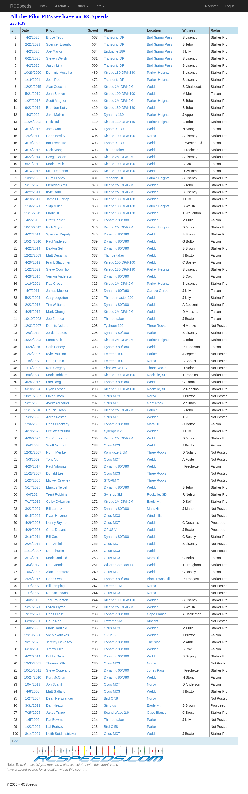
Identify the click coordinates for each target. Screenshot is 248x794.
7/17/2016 (32, 501)
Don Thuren (55, 551)
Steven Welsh (56, 58)
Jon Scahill (54, 684)
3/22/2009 (32, 508)
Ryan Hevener (57, 516)
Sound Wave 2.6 (116, 712)
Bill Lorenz (54, 508)
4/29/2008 (32, 523)
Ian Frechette (56, 143)
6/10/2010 (32, 649)
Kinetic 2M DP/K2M (118, 87)
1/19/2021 (32, 79)
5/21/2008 (32, 403)
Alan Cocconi (56, 87)
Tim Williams (55, 305)
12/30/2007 (32, 663)
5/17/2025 (32, 185)
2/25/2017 (32, 579)
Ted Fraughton (57, 600)
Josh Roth (54, 79)
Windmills (154, 516)
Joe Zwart (53, 129)
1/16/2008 (32, 368)
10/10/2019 (32, 227)
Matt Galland (55, 691)
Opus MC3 (112, 396)
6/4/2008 (32, 445)
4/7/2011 (32, 290)
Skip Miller (54, 206)
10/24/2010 (32, 241)
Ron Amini (54, 544)
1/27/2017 (32, 101)
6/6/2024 (32, 375)
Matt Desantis (56, 255)
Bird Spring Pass (159, 37)
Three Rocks (156, 326)
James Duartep (57, 199)
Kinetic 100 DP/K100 (119, 94)
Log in (229, 6)
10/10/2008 (32, 319)
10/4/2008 (32, 572)
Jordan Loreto (56, 333)
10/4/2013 (32, 684)
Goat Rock (155, 403)
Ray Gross (54, 283)
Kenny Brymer (57, 523)
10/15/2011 (32, 670)
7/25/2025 (32, 712)
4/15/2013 (32, 129)
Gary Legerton (57, 298)
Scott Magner (56, 101)
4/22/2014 (32, 157)
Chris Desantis (57, 530)
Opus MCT (112, 403)
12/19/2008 (32, 635)
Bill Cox (52, 537)
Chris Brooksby (57, 424)
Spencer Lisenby (58, 44)
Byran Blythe (55, 607)
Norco (151, 136)
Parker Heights (158, 72)
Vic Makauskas (57, 635)
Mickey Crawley (58, 480)
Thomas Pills (56, 663)
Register (211, 6)
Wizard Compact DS (119, 565)
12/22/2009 (32, 255)
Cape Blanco (156, 614)
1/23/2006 (32, 480)
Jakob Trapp (55, 712)
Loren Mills (54, 340)
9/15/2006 (32, 516)
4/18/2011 (32, 199)
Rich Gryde (54, 227)
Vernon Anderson (59, 276)
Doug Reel (54, 621)
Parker (152, 333)
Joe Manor (54, 51)
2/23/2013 (32, 305)
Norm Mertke (56, 452)
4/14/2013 (32, 171)
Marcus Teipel (56, 487)
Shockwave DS (115, 368)
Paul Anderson (57, 241)
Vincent (152, 621)
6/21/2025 (32, 58)
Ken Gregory (55, 368)
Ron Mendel (55, 565)
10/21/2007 (32, 396)
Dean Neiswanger (59, 698)
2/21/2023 (32, 44)
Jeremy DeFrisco (59, 642)
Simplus (110, 705)
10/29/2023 (32, 340)
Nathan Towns (57, 593)
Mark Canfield (56, 558)
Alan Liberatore (57, 572)
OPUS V (110, 530)
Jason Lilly (54, 65)
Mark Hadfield (56, 628)
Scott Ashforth (56, 445)
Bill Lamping (55, 586)
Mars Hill (153, 424)
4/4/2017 (32, 565)
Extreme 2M (113, 586)
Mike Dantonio (57, 171)
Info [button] (100, 6)
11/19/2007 (32, 551)
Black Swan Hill (158, 579)
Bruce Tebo (54, 37)
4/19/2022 (32, 143)
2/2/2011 (32, 136)
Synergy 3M (113, 494)
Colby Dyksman (58, 501)
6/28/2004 (32, 621)
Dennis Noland (57, 326)
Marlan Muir (55, 164)
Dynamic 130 (114, 115)
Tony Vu (52, 459)
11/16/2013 (32, 213)
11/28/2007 (32, 473)
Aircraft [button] (62, 6)
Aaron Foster (56, 417)
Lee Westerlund (58, 431)
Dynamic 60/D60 (116, 290)
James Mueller (57, 290)
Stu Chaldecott (57, 438)
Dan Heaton (55, 705)
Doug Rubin (55, 361)
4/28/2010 (32, 276)
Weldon (152, 87)
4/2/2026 (32, 37)
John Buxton (55, 94)
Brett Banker (55, 220)
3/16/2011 (32, 537)
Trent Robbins (56, 494)
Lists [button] (43, 6)
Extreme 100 (113, 354)
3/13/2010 (32, 558)
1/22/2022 (32, 178)
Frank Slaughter (58, 262)
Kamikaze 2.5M (115, 452)
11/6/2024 (32, 206)
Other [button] (82, 6)
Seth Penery (55, 347)
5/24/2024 (32, 607)
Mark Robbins (56, 375)
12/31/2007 (32, 326)
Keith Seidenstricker (61, 734)
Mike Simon (55, 396)
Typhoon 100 (114, 326)
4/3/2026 (32, 115)
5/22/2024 (32, 298)
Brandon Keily (56, 108)
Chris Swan (55, 579)
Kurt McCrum (56, 677)
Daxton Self (55, 248)
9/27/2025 (32, 642)
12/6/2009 (32, 424)
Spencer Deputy (58, 234)
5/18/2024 (32, 389)
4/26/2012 (32, 262)
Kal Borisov (54, 727)
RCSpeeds (20, 6)
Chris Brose (55, 614)
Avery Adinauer (57, 403)
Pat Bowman (55, 719)
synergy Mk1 (113, 431)
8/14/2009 (32, 734)
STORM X (111, 480)
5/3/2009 (32, 417)
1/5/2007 (32, 361)
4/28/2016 (32, 382)
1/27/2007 (32, 698)
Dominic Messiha (59, 72)
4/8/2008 (32, 628)
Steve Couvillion (58, 269)
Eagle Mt (153, 501)
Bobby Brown (56, 656)
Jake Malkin (55, 115)
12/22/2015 (32, 87)
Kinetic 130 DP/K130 (119, 72)
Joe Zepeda (55, 319)
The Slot (153, 642)
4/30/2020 (32, 438)
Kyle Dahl (53, 192)
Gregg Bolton (56, 157)
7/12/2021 (32, 614)
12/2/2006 (32, 354)
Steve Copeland (58, 670)
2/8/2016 (32, 333)
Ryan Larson (55, 389)
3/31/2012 (32, 705)
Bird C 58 (111, 698)
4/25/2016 (32, 312)
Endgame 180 (114, 51)
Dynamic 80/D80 (116, 220)
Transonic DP (114, 37)
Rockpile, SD (157, 375)
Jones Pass (155, 670)
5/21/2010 (32, 94)
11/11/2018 (32, 410)
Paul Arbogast (56, 466)
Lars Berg (53, 382)
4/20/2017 (32, 466)
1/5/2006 (32, 719)
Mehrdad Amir (56, 185)
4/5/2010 (32, 220)
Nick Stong (54, 150)
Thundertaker (114, 150)
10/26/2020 (32, 72)
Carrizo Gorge (157, 290)
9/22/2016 (32, 108)
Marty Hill (53, 213)
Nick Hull (53, 122)
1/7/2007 (32, 586)
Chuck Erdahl (56, 410)
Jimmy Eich (55, 649)
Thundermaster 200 (118, 298)
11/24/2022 (32, 122)
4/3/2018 (32, 600)
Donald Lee (55, 473)
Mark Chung (55, 312)
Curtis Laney (55, 178)
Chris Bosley (55, 136)
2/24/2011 (32, 544)
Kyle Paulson (56, 354)
